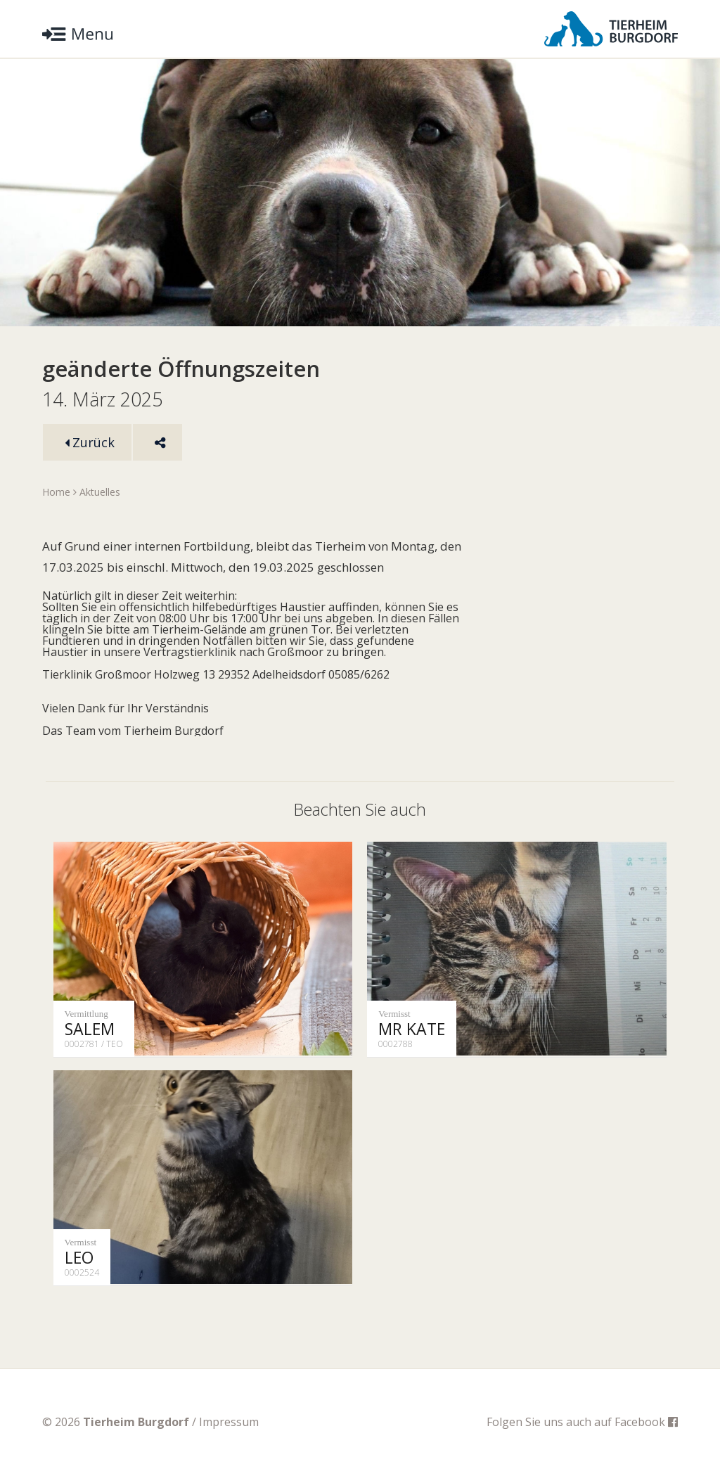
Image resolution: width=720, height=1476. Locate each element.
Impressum (229, 1422)
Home (56, 492)
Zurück (90, 442)
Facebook (646, 1422)
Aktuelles (99, 492)
